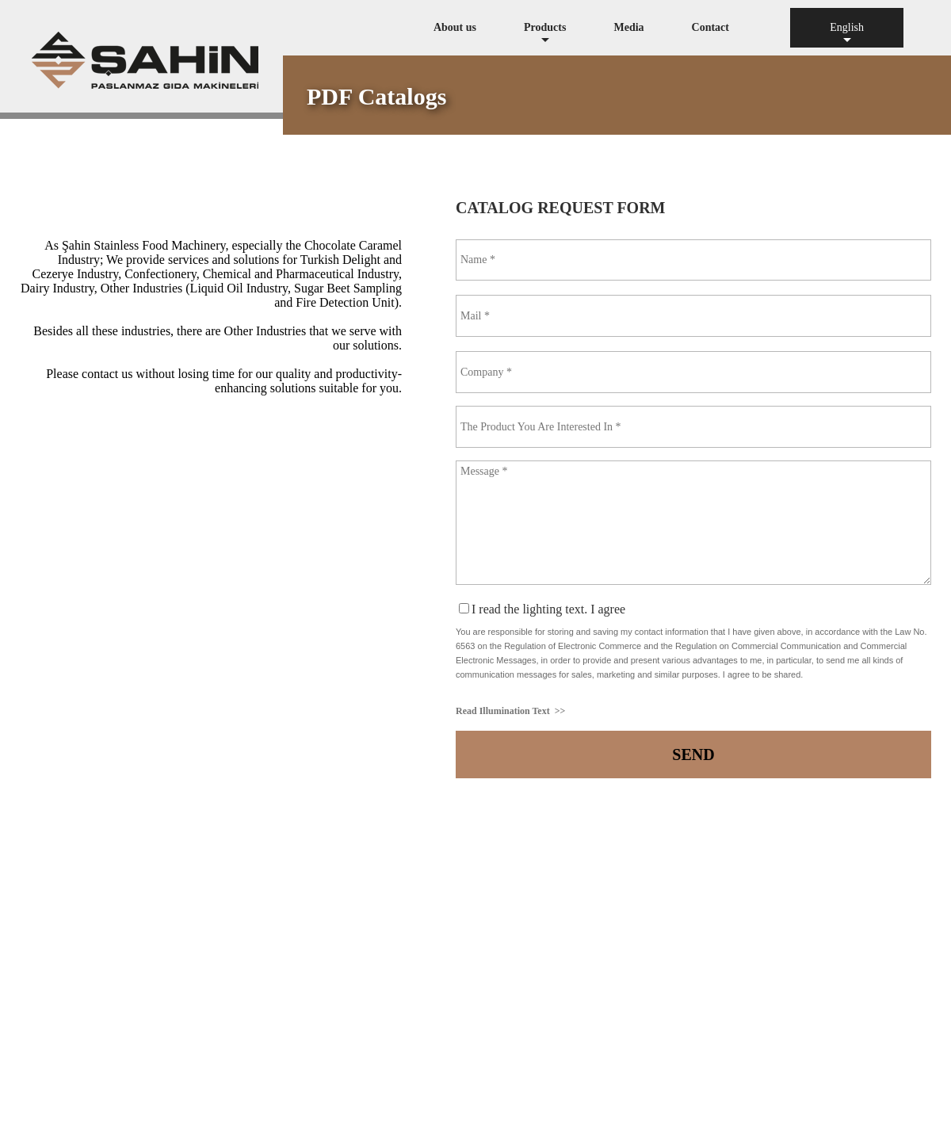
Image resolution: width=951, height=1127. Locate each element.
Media (628, 27)
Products (545, 34)
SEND (693, 754)
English (847, 34)
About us (454, 27)
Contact (710, 27)
